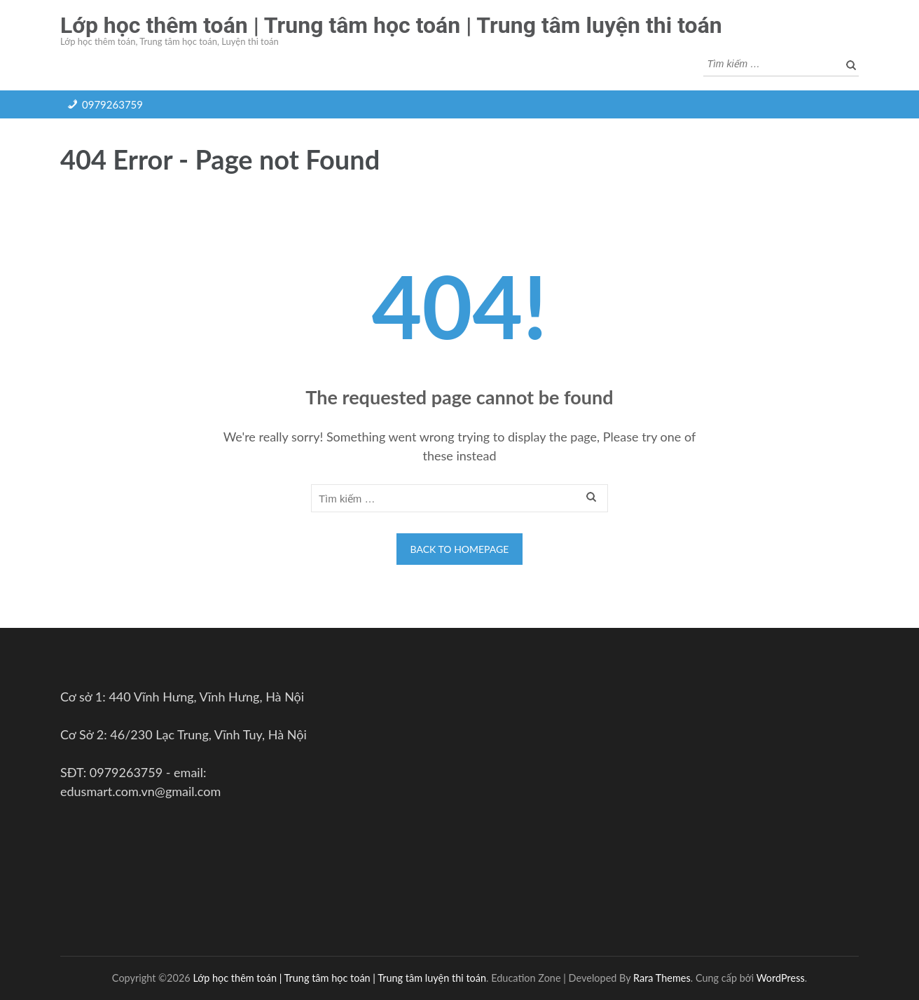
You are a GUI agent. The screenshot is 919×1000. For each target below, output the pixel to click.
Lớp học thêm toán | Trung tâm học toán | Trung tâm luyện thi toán (391, 25)
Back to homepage (459, 549)
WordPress (780, 978)
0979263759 (112, 104)
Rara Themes (662, 978)
